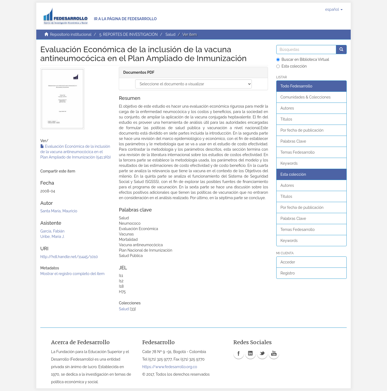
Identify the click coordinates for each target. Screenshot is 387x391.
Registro (288, 273)
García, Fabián (52, 231)
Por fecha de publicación (302, 130)
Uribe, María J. (52, 236)
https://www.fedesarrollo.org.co (169, 367)
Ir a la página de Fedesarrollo (125, 19)
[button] (334, 9)
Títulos (286, 119)
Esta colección (291, 66)
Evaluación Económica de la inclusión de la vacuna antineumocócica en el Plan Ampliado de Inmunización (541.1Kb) (75, 151)
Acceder (288, 262)
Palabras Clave (293, 141)
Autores (287, 108)
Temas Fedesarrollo (298, 152)
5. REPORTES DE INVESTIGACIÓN (128, 34)
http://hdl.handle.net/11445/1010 (69, 257)
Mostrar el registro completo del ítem (72, 274)
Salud (170, 34)
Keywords (289, 163)
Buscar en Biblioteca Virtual (302, 59)
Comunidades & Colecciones (306, 97)
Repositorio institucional (70, 34)
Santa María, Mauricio (58, 211)
